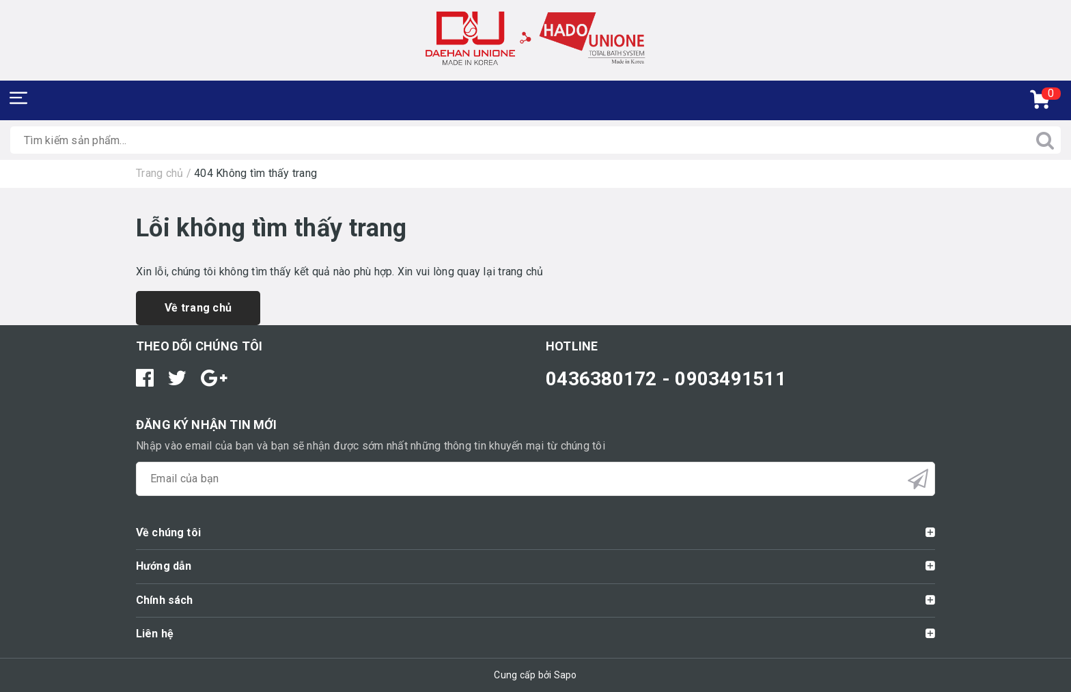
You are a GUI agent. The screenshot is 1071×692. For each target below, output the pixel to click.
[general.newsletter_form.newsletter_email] (535, 479)
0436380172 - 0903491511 (666, 379)
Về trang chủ (198, 307)
